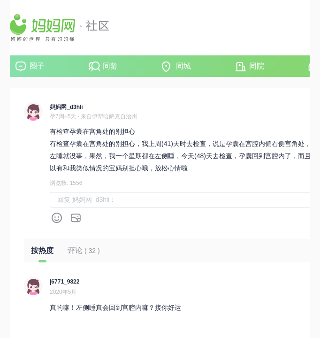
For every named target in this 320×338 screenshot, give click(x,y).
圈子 (37, 66)
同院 (256, 66)
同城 (183, 66)
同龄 (110, 66)
